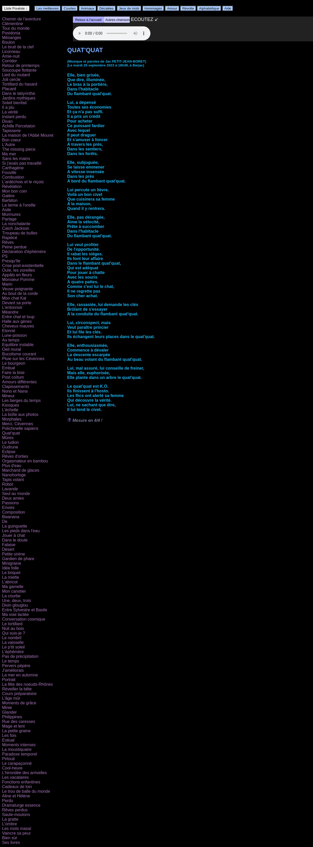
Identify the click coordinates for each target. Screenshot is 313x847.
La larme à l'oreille (18, 205)
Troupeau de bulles (19, 233)
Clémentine (12, 23)
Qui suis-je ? (13, 633)
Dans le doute (15, 540)
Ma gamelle (13, 586)
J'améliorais (13, 670)
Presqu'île (11, 261)
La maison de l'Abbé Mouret (28, 135)
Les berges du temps (21, 400)
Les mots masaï (16, 828)
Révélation (12, 186)
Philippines (12, 717)
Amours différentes (19, 382)
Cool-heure (12, 768)
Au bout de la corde (20, 293)
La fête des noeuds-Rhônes (27, 684)
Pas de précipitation (20, 656)
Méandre (10, 312)
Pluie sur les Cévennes (23, 358)
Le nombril (11, 638)
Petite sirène (13, 554)
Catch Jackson (15, 228)
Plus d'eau (11, 465)
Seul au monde (16, 493)
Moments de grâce (19, 703)
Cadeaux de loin (17, 786)
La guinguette (14, 526)
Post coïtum (13, 377)
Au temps (11, 340)
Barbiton (10, 200)
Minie (7, 707)
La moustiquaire (17, 749)
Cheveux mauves (18, 326)
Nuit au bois (13, 628)
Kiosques (10, 405)
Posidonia (11, 33)
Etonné (8, 331)
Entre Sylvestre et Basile (24, 610)
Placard (9, 89)
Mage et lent (13, 726)
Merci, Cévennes (17, 424)
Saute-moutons (16, 814)
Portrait (9, 679)
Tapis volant (13, 479)
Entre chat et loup (18, 317)
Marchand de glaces (20, 470)
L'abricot (10, 582)
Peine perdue (14, 247)
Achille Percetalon (18, 126)
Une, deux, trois (16, 600)
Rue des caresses (18, 721)
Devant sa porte (16, 303)
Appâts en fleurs (17, 275)
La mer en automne (20, 675)
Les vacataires (15, 777)
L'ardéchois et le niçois (23, 182)
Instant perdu (14, 117)
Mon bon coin (14, 191)
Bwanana (10, 517)
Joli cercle (11, 79)
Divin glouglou (15, 605)
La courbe (11, 596)
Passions (10, 503)
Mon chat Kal (14, 298)
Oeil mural (11, 349)
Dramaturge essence (21, 805)
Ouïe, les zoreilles (18, 270)
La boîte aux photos (20, 414)
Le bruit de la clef (18, 47)
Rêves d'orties (15, 456)
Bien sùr (9, 838)
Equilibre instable (18, 344)
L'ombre (9, 824)
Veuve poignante (17, 289)
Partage (9, 219)
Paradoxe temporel (19, 754)
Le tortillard (12, 624)
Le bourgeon (13, 363)
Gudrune (10, 447)
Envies (8, 507)
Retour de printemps (21, 65)
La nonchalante (16, 224)
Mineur (8, 396)
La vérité (10, 112)
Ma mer (9, 154)
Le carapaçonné (17, 763)
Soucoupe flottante (19, 70)
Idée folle (10, 568)
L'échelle (10, 410)
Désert (8, 549)
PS (4, 256)
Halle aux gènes (17, 321)
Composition (13, 512)
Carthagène (13, 168)
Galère (8, 196)
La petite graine (16, 731)
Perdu (7, 800)
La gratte (10, 819)
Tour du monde (16, 28)
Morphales (11, 419)
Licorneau (11, 51)
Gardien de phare (18, 558)
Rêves (8, 242)
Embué (8, 368)
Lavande (10, 489)
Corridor (9, 61)
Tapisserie (11, 130)
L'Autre (8, 144)
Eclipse (9, 451)
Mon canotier (14, 591)
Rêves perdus (15, 810)
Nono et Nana (15, 391)
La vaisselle (13, 642)
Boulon (8, 42)
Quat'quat (11, 433)
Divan (7, 121)
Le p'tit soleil (13, 647)
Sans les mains (16, 158)
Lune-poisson (14, 335)
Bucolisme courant (19, 354)
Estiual (8, 740)
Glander (9, 712)
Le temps (10, 661)
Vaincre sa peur (16, 833)
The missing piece (18, 149)
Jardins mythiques (18, 98)
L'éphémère (13, 652)
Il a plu (8, 107)
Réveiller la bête (17, 689)
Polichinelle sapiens (20, 428)
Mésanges (11, 37)
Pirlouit (8, 759)
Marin (7, 284)
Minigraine (11, 563)
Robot (7, 484)
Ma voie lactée (15, 614)
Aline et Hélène (16, 796)
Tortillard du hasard (19, 84)
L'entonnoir (12, 307)
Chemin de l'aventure (21, 19)
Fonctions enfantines (21, 782)
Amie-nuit (11, 56)
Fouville (9, 172)
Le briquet (11, 572)
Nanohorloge (14, 475)
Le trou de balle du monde (26, 791)
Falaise (9, 545)
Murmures (11, 214)
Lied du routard (16, 75)
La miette (10, 577)
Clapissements (15, 386)
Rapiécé (9, 237)
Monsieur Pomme (18, 279)
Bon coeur (11, 140)
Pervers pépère (16, 665)
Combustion (13, 177)
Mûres (7, 438)
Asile (6, 210)
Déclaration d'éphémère (24, 251)
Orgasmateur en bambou (25, 461)
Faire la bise (13, 372)
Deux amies (13, 498)
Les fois (9, 735)
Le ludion (10, 442)
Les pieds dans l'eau (21, 531)
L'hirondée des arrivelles (24, 772)
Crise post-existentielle (23, 265)
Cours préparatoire (19, 693)
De (4, 521)
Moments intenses (19, 745)
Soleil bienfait (14, 103)
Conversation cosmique (23, 619)
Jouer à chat (13, 535)
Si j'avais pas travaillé (21, 163)
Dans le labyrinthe (18, 93)
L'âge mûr (11, 698)
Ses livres (11, 842)
